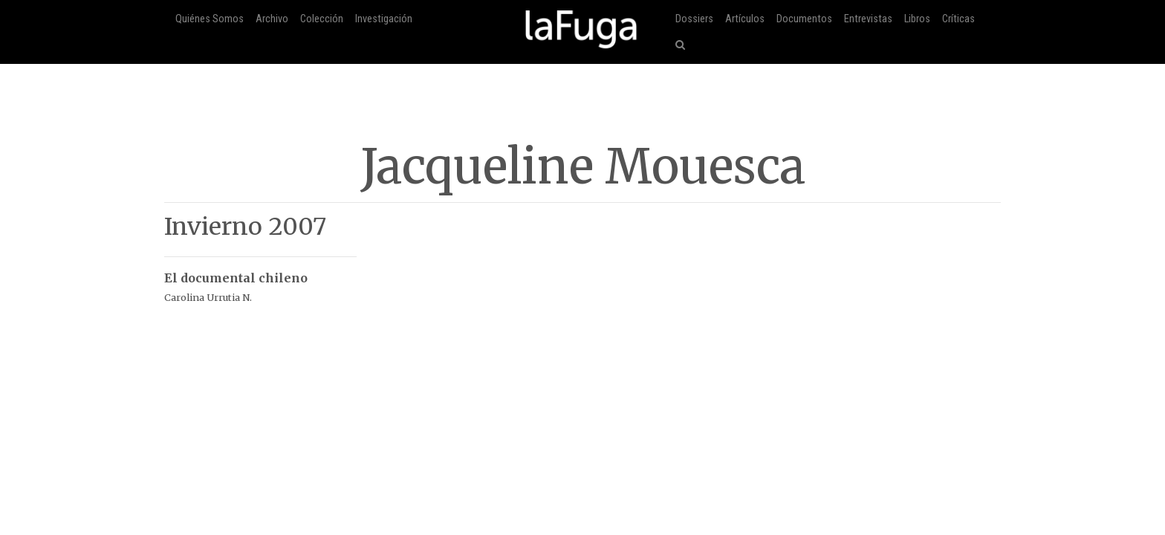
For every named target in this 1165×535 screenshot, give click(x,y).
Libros (917, 19)
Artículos (745, 19)
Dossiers (694, 19)
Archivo (272, 19)
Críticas (958, 19)
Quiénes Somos (209, 19)
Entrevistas (868, 19)
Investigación (383, 19)
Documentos (804, 19)
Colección (321, 19)
